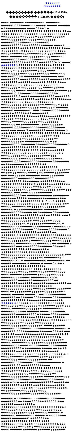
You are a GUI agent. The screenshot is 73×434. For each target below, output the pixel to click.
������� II (9, 65)
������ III (8, 303)
